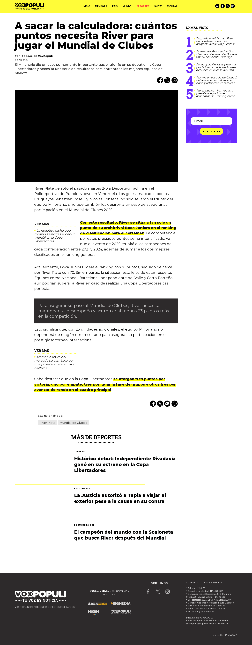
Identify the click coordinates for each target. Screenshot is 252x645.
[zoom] (96, 136)
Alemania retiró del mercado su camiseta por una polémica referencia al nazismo (54, 362)
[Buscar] (217, 6)
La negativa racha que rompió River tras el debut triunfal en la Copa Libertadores (54, 236)
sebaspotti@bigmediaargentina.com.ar (207, 623)
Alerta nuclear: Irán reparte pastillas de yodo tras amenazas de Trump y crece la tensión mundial (215, 94)
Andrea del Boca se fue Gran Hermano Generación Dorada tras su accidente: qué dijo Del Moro (216, 55)
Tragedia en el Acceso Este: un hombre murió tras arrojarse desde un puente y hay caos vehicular (215, 42)
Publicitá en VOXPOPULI (199, 617)
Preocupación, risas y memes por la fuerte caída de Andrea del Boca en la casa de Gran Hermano (216, 68)
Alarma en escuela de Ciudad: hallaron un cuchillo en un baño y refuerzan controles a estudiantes (216, 81)
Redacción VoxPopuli (37, 56)
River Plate (47, 423)
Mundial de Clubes (73, 423)
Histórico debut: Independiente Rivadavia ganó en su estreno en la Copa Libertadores (125, 464)
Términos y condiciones (201, 611)
